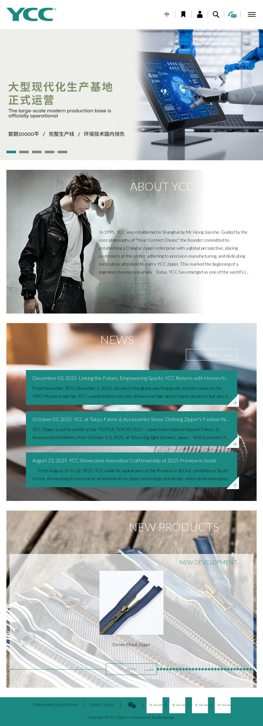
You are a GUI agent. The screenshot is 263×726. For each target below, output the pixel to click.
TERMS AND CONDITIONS (55, 704)
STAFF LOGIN (102, 704)
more (125, 288)
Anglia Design (163, 717)
